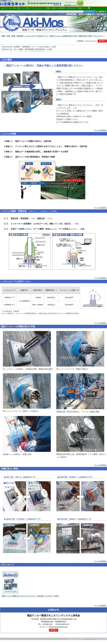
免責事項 (54, 8)
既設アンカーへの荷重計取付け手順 (63, 36)
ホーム (85, 8)
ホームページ (91, 41)
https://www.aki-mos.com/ (58, 627)
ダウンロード (99, 36)
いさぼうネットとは (6, 8)
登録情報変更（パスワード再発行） (74, 5)
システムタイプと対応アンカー (37, 36)
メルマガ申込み (25, 8)
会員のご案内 (16, 8)
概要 (3, 36)
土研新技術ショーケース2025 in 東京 (35, 47)
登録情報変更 (61, 8)
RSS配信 (79, 8)
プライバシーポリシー (37, 8)
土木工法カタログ (71, 8)
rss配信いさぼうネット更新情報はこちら (89, 8)
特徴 (8, 36)
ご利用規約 (48, 8)
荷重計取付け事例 (85, 36)
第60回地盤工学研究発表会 (35, 49)
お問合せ (80, 41)
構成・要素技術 (17, 36)
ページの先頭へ (101, 130)
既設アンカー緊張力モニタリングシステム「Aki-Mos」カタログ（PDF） (31, 595)
